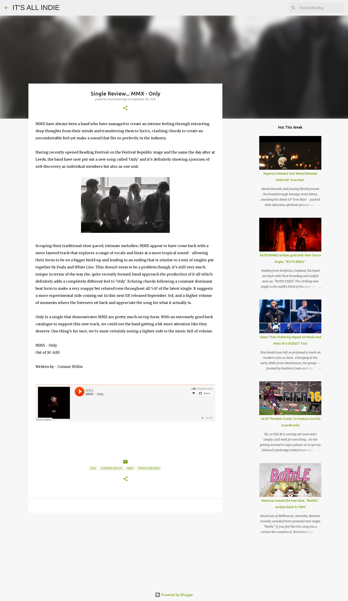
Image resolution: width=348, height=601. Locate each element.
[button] (125, 108)
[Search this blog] (321, 7)
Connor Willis (111, 468)
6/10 (92, 468)
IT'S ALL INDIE (36, 8)
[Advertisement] (125, 550)
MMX (130, 468)
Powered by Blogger (174, 595)
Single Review (149, 468)
